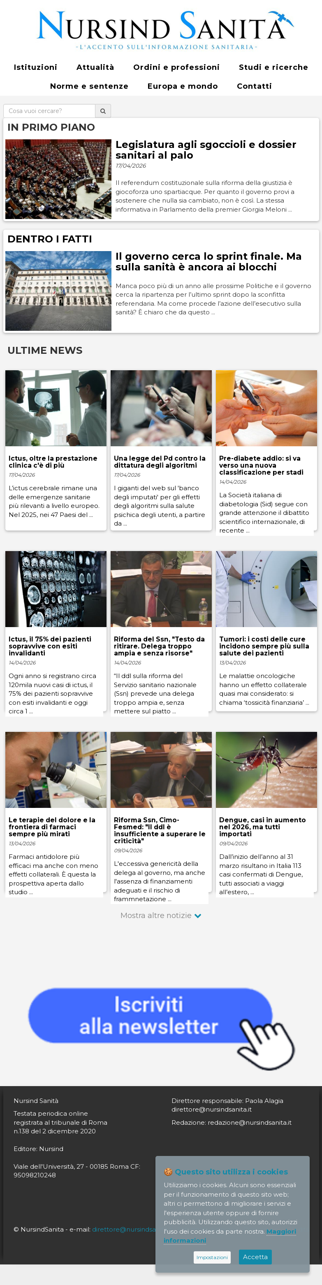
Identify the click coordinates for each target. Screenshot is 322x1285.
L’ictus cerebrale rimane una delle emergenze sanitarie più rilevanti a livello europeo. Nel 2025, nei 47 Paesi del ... (54, 501)
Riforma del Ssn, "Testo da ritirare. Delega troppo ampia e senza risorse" (159, 646)
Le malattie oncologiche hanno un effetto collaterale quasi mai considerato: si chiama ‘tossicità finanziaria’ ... (264, 689)
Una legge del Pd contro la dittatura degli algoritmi (160, 461)
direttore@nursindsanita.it (132, 1229)
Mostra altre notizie (156, 915)
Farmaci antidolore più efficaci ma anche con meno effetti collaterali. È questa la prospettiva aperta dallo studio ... (53, 874)
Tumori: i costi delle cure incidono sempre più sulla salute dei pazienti (264, 646)
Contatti (254, 86)
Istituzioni (36, 67)
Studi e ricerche (273, 67)
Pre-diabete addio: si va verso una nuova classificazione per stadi (261, 465)
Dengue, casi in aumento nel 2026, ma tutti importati (262, 827)
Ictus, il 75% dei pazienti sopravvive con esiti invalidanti (50, 646)
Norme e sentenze (89, 86)
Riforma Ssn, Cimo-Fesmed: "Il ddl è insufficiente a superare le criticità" (160, 830)
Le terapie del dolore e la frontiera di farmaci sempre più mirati (52, 827)
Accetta (255, 1257)
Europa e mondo (183, 86)
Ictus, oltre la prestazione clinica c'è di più (53, 461)
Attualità (95, 67)
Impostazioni (212, 1257)
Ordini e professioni (176, 67)
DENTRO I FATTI (49, 239)
